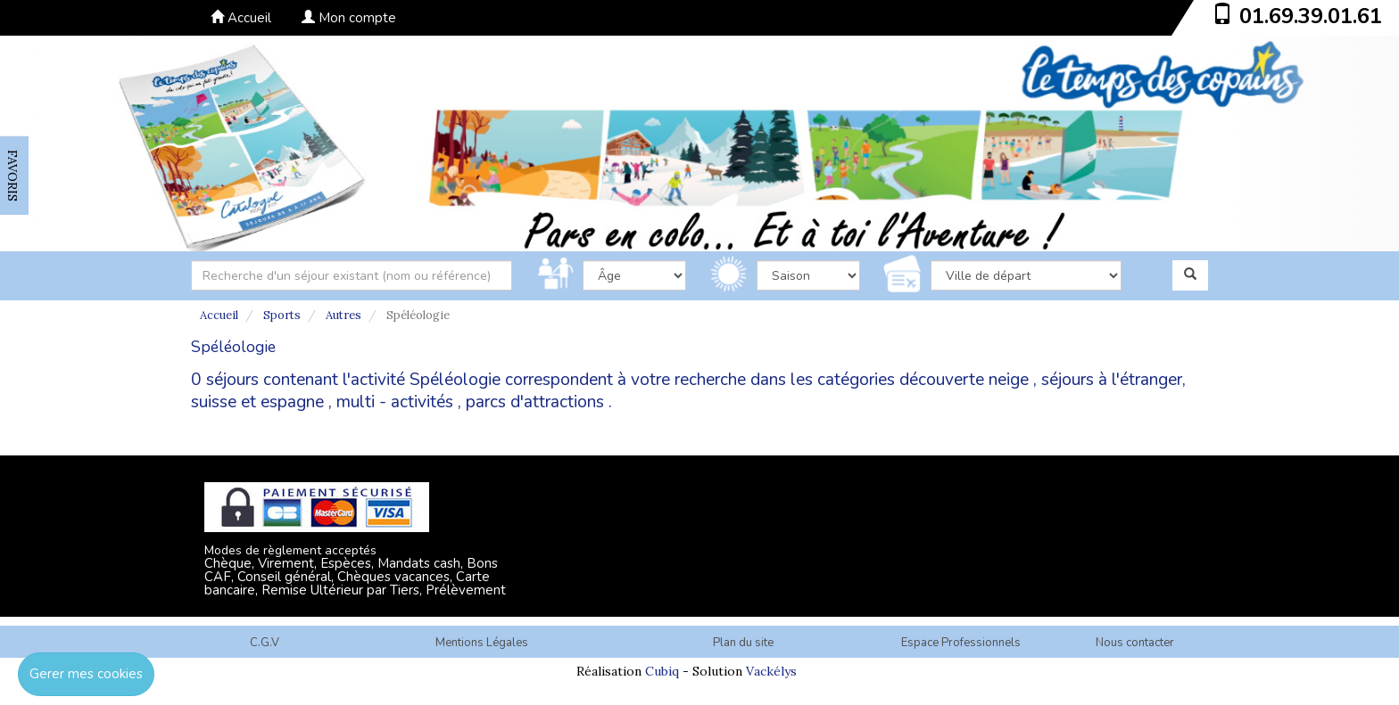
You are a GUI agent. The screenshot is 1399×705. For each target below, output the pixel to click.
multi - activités (394, 402)
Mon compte (349, 18)
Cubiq (662, 671)
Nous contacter (1135, 643)
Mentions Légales (481, 643)
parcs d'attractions (535, 402)
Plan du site (743, 643)
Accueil (241, 18)
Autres (343, 315)
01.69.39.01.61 (1310, 16)
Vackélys (771, 671)
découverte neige (964, 379)
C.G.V (264, 643)
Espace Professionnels (961, 643)
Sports (282, 315)
